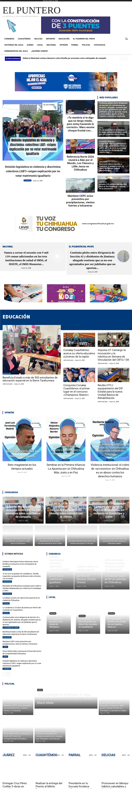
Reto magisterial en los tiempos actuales (22, 460)
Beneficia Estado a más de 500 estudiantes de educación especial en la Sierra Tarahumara (30, 377)
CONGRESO (27, 185)
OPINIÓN (22, 454)
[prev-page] (4, 661)
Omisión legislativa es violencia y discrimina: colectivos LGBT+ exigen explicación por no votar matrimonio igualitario (32, 173)
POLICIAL (6, 596)
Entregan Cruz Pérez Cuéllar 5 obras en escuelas (15, 773)
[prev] (121, 58)
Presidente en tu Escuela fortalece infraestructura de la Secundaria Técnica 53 (82, 774)
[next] (125, 58)
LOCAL (80, 113)
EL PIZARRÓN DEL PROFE (11, 616)
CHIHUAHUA (80, 152)
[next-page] (8, 661)
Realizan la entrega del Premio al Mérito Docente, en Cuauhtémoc (49, 774)
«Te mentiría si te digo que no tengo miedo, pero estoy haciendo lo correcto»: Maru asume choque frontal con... (80, 123)
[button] (126, 39)
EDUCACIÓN (6, 371)
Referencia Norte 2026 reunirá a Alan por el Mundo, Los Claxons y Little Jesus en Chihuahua (80, 162)
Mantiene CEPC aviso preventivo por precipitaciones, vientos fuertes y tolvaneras (80, 199)
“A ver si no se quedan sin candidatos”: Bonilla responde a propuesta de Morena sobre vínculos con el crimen (21, 570)
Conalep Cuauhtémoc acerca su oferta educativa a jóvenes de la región (78, 351)
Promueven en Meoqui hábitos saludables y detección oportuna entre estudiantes (115, 774)
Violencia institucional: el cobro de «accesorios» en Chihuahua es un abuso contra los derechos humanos (110, 465)
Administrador (8, 382)
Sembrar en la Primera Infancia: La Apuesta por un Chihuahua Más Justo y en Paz (66, 464)
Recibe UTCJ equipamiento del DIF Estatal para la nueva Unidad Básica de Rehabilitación (113, 387)
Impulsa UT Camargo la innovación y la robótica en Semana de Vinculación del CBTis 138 (113, 353)
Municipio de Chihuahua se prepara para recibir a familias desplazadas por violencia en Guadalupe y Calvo (21, 581)
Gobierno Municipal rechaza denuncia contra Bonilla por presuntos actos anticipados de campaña (64, 58)
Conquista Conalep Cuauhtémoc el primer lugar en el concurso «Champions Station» (76, 387)
